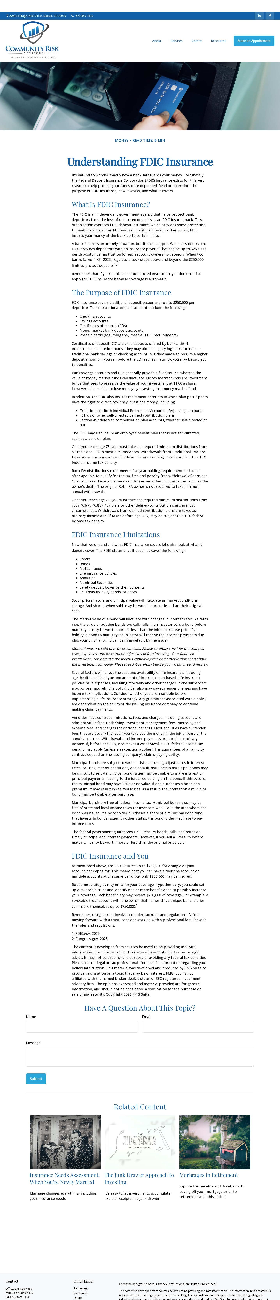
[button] (157, 29)
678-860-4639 (82, 4)
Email (146, 1004)
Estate (78, 1286)
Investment (81, 1281)
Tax (76, 1295)
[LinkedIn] (259, 4)
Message (33, 1031)
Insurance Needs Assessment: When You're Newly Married (65, 1167)
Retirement (81, 1277)
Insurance (80, 1291)
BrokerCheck (208, 1272)
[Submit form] (36, 1067)
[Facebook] (270, 4)
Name (31, 1004)
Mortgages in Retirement (208, 1163)
